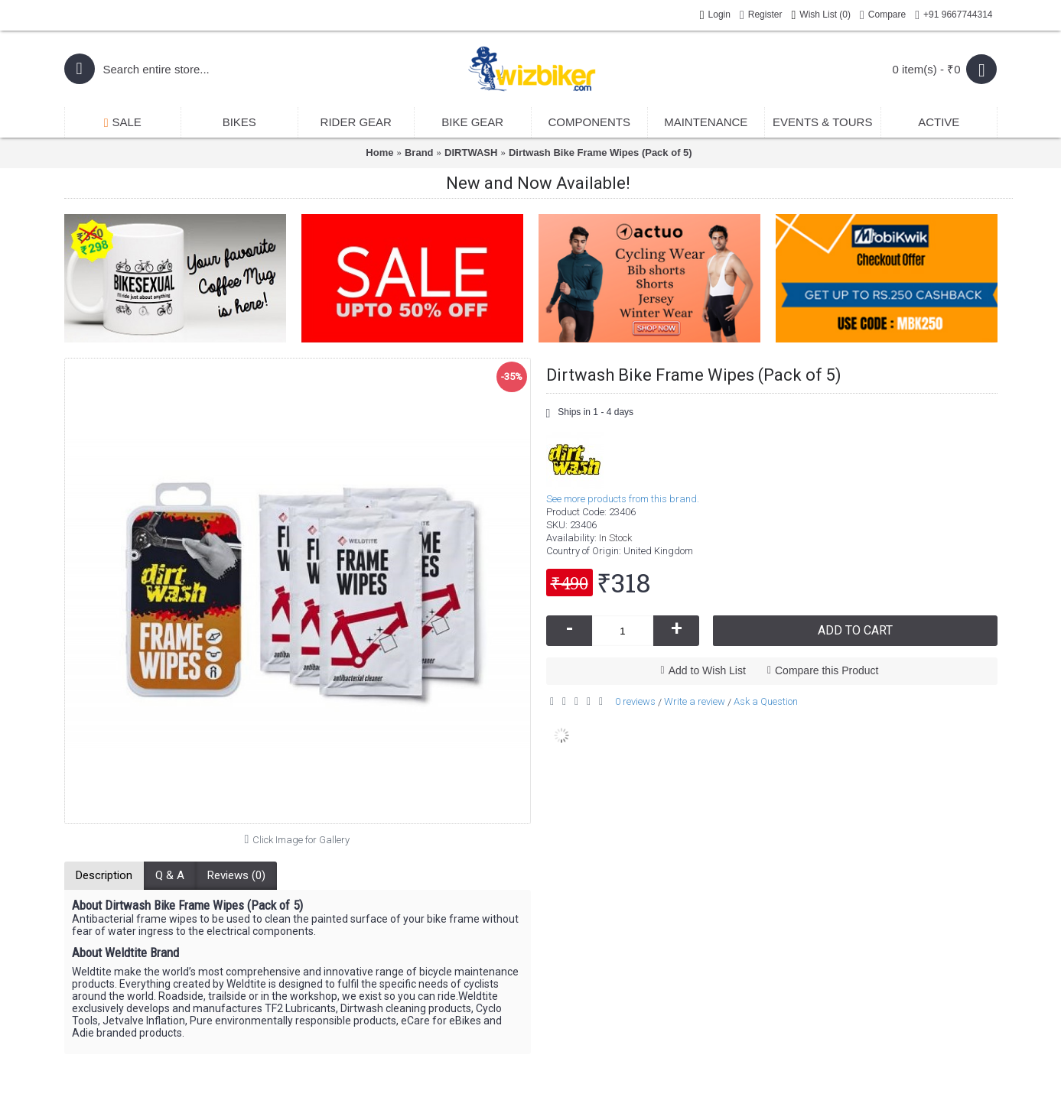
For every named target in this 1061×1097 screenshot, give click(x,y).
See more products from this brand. (622, 499)
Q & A (169, 875)
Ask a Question (766, 701)
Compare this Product (826, 670)
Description (104, 875)
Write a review (694, 701)
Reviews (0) (236, 875)
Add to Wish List (707, 670)
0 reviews (635, 701)
